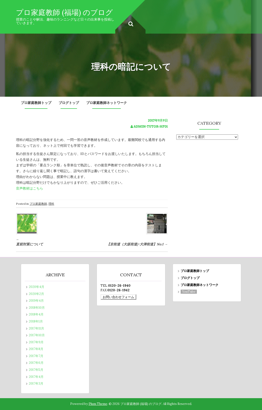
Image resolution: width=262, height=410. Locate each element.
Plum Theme (98, 404)
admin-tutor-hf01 (151, 126)
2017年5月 (36, 370)
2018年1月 (36, 321)
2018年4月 (36, 314)
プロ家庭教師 (38, 203)
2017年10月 (37, 335)
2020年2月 (36, 294)
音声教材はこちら (29, 188)
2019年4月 (36, 301)
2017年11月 (36, 328)
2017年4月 (36, 377)
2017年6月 (36, 363)
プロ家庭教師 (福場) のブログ (64, 12)
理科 (51, 203)
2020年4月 (36, 287)
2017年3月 (36, 383)
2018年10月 (37, 308)
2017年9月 (36, 342)
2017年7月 (36, 356)
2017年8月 (36, 349)
